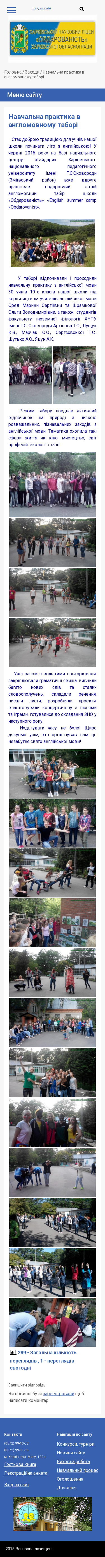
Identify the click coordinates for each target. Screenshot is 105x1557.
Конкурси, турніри (75, 1444)
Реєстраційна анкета (25, 1473)
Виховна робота (73, 1461)
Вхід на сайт (41, 8)
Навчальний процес (77, 1470)
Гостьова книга (20, 1464)
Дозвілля (66, 1487)
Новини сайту (71, 1453)
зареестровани (58, 1393)
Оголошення (70, 1479)
